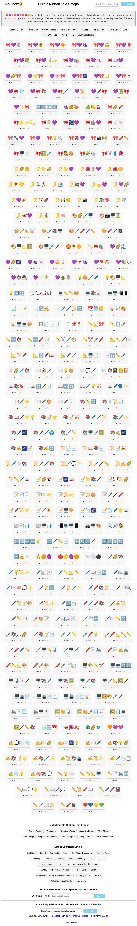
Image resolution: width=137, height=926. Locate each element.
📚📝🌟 (49, 417)
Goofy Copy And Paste (49, 853)
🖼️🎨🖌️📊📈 (90, 711)
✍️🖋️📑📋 (120, 758)
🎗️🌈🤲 (22, 169)
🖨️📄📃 (19, 711)
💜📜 (79, 91)
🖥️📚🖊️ (44, 680)
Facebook (55, 916)
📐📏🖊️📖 (120, 339)
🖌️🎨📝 (41, 618)
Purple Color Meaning (118, 30)
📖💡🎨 (66, 370)
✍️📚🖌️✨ (43, 758)
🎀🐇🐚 (115, 122)
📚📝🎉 (71, 417)
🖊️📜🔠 (46, 587)
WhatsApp (103, 916)
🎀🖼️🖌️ (44, 153)
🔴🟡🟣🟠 (68, 556)
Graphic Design (16, 30)
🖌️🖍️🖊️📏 (19, 649)
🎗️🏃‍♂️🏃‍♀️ (38, 184)
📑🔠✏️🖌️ (115, 355)
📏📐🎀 (96, 324)
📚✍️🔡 (46, 448)
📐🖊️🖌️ (68, 355)
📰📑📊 (22, 525)
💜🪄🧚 (41, 277)
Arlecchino (64, 864)
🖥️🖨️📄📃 (47, 696)
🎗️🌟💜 (66, 169)
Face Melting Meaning (54, 859)
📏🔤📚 (14, 339)
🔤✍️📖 (22, 556)
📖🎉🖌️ (44, 370)
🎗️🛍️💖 (102, 200)
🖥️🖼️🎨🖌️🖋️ (109, 696)
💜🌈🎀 (13, 76)
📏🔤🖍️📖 (38, 339)
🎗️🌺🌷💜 (90, 169)
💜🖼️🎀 (121, 91)
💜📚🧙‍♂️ (19, 277)
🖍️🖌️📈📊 (66, 665)
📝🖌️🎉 (44, 510)
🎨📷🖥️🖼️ (110, 215)
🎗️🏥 (57, 184)
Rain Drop (36, 859)
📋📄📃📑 (49, 324)
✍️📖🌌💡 (68, 742)
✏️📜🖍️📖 (82, 789)
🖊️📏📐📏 (68, 572)
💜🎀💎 (16, 91)
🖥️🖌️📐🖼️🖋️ (115, 680)
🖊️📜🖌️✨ (71, 587)
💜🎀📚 (38, 91)
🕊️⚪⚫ (93, 556)
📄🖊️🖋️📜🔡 (68, 308)
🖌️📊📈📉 (66, 618)
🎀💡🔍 (55, 138)
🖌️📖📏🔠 (115, 618)
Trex (65, 853)
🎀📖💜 (115, 60)
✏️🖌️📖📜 (43, 804)
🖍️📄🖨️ (93, 649)
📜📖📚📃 (93, 448)
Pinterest (76, 916)
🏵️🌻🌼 (74, 246)
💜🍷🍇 (80, 262)
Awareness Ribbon (86, 35)
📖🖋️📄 (66, 401)
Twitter (46, 916)
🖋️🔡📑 (68, 603)
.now (11, 4)
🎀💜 (35, 138)
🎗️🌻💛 (16, 184)
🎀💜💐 (22, 60)
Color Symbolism (67, 30)
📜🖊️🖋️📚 (43, 463)
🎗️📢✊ (63, 200)
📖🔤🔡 (66, 386)
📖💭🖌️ (88, 370)
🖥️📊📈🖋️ (19, 680)
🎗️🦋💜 (24, 215)
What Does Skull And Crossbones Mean (68, 881)
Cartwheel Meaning (47, 864)
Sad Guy (31, 853)
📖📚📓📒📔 (115, 370)
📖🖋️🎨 (44, 401)
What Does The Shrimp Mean (85, 864)
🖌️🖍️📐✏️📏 (118, 634)
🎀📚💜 (77, 138)
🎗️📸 (82, 200)
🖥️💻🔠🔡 (120, 665)
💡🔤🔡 (16, 293)
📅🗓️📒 (96, 308)
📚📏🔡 (88, 401)
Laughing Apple (83, 875)
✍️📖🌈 (44, 742)
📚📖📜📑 (112, 401)
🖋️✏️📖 (19, 618)
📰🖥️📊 (44, 525)
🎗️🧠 (60, 215)
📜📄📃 (68, 448)
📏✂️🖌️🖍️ (93, 339)
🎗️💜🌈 (121, 184)
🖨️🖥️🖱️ (41, 711)
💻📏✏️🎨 (68, 293)
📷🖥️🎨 (93, 525)
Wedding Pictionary (76, 859)
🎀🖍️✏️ (121, 138)
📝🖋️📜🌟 (19, 510)
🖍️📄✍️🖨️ (118, 649)
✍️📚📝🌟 (16, 758)
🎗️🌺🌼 (115, 169)
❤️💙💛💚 (93, 804)
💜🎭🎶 (124, 262)
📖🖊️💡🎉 (90, 386)
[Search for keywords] (107, 4)
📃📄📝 (19, 308)
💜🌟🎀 (35, 76)
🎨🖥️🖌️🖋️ (49, 246)
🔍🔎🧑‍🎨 (115, 525)
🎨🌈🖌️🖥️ (82, 215)
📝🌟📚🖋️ (90, 479)
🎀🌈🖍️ (115, 107)
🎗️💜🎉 (19, 200)
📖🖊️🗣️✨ (118, 386)
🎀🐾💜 (16, 138)
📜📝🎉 (118, 448)
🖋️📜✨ (46, 603)
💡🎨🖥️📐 (115, 277)
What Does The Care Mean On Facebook (54, 875)
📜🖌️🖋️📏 (98, 463)
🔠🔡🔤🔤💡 (27, 541)
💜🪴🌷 (63, 277)
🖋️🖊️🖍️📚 (93, 603)
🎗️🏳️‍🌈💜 (77, 184)
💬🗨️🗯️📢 (41, 293)
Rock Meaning (80, 870)
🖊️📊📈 (44, 572)
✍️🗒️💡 (16, 773)
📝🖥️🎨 (66, 510)
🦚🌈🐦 (93, 727)
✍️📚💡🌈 (118, 742)
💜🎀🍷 (124, 76)
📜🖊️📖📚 (16, 463)
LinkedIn (66, 916)
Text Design (99, 30)
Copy (11, 51)
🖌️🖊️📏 (68, 634)
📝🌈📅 (44, 479)
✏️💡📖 (66, 773)
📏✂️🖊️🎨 (66, 339)
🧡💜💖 (115, 727)
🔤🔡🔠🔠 (112, 541)
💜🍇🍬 (35, 262)
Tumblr (93, 916)
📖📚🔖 (16, 386)
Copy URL (90, 911)
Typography (33, 30)
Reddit (85, 916)
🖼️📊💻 (118, 711)
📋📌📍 (74, 324)
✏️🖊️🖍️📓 (109, 789)
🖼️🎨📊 (63, 711)
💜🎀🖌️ (60, 91)
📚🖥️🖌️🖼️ (93, 432)
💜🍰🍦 (58, 262)
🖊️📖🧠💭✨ (19, 587)
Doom (93, 870)
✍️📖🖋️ (93, 742)
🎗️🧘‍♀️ (43, 215)
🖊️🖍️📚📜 (98, 587)
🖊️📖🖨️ (121, 572)
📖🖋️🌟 (22, 401)
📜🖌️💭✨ (71, 463)
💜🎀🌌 (80, 76)
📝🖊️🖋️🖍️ (112, 494)
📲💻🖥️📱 (68, 525)
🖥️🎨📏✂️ (93, 665)
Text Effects (84, 30)
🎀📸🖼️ (99, 138)
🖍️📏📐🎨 (16, 665)
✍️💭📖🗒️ (19, 742)
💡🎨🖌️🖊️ (88, 277)
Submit (99, 896)
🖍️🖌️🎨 (41, 665)
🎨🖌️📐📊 (24, 231)
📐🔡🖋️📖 (43, 355)
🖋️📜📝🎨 (21, 603)
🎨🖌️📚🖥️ (52, 231)
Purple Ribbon (68, 35)
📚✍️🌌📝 (21, 448)
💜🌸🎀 (58, 76)
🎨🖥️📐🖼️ (21, 246)
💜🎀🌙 (102, 76)
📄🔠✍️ (41, 308)
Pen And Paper (103, 853)
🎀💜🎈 (124, 45)
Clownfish (94, 859)
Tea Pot (97, 875)
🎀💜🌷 (13, 45)
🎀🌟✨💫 (24, 122)
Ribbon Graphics (50, 35)
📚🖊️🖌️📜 (96, 417)
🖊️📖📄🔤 (96, 572)
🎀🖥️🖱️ (22, 153)
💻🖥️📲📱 (118, 293)
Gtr (103, 859)
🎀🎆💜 (71, 122)
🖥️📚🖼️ (66, 680)
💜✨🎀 (22, 107)
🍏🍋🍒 (93, 107)
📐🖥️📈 (91, 355)
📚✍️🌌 (118, 432)
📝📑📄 (22, 494)
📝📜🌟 (66, 494)
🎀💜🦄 (93, 60)
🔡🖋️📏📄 (57, 541)
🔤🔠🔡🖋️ (85, 541)
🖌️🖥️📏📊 (46, 649)
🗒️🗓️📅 (49, 727)
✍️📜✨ (96, 758)
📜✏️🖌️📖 (19, 479)
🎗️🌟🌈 (44, 169)
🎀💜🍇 (80, 45)
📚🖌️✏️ (68, 432)
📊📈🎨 (118, 308)
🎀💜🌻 (35, 45)
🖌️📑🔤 (91, 618)
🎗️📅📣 (41, 200)
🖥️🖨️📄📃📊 (77, 696)
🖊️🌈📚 (115, 556)
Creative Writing (49, 30)
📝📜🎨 (88, 494)
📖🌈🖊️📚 (19, 370)
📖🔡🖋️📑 (41, 386)
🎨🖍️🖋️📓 (112, 231)
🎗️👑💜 (99, 184)
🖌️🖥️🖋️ (71, 649)
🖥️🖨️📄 (22, 696)
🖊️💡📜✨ (19, 572)
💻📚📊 (93, 293)
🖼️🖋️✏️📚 (24, 727)
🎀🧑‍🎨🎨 (66, 153)
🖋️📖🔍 (123, 587)
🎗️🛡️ (121, 200)
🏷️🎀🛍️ (96, 246)
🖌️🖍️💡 (91, 634)
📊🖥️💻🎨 (21, 324)
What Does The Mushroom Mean (55, 870)
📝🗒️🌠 (88, 510)
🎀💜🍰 (102, 45)
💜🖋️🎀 (99, 91)
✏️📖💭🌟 (27, 789)
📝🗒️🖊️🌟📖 (115, 510)
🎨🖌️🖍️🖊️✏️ (82, 231)
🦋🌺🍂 (71, 727)
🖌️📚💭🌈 (16, 634)
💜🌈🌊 (118, 246)
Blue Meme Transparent (82, 853)
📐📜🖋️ (19, 355)
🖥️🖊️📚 (88, 680)
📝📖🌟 (44, 494)
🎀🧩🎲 (88, 153)
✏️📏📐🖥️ (90, 773)
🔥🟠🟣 (44, 556)
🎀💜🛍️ (71, 60)
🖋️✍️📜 (118, 603)
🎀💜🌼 (58, 45)
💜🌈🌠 (13, 262)
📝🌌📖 (66, 479)
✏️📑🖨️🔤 (118, 773)
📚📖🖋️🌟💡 (21, 417)
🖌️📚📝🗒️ (43, 634)
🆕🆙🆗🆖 (46, 107)
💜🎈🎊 (102, 262)
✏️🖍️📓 (68, 804)
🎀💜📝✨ (46, 60)
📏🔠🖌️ (118, 324)
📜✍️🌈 (123, 463)
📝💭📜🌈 (118, 479)
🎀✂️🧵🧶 (112, 153)
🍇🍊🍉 (71, 107)
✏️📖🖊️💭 (55, 789)
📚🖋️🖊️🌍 (43, 432)
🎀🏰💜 (93, 122)
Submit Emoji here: (41, 896)
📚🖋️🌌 (19, 432)
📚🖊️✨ (121, 417)
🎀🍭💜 (49, 122)
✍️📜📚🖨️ (71, 758)
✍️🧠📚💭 (41, 773)
